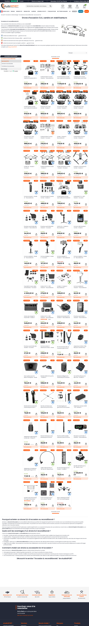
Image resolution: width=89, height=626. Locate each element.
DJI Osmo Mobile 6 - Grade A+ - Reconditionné (80, 257)
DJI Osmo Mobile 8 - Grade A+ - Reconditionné (30, 257)
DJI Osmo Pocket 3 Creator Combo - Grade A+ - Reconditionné (47, 197)
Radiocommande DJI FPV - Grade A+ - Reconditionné (63, 316)
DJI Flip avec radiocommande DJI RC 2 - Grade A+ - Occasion (30, 77)
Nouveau (80, 11)
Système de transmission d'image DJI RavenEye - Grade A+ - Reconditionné (30, 498)
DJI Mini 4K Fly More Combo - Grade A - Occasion (63, 167)
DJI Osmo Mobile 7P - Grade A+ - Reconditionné (63, 257)
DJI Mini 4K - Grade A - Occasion (29, 167)
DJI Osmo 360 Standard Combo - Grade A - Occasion (79, 227)
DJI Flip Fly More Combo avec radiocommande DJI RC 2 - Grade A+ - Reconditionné (63, 197)
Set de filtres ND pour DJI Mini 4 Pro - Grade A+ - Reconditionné (80, 376)
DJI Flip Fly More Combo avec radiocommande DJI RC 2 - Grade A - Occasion (30, 107)
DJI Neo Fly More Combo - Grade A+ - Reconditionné (47, 77)
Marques (74, 11)
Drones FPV (19, 11)
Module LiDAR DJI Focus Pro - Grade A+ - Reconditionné (47, 376)
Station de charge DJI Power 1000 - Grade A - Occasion (29, 316)
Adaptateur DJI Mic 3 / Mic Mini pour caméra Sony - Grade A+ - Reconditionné (80, 346)
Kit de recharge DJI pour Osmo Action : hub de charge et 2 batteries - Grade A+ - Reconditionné (47, 498)
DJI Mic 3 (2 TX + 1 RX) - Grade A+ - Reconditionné (47, 287)
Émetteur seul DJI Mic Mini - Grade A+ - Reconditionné (30, 227)
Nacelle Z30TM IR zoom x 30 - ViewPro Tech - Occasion (80, 466)
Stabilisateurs (52, 11)
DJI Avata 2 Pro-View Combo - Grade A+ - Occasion (46, 107)
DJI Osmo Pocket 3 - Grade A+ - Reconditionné (30, 197)
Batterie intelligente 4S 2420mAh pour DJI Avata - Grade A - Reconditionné (63, 376)
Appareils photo (41, 11)
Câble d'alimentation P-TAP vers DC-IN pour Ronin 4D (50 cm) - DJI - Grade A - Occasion (47, 468)
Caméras (33, 11)
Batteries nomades (62, 11)
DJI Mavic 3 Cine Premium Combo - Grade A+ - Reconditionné (80, 167)
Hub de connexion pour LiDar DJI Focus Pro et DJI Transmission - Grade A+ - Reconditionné (47, 406)
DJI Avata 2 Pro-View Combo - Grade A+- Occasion (79, 107)
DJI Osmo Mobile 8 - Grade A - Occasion (47, 257)
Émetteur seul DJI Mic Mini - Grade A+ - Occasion (47, 227)
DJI (70, 11)
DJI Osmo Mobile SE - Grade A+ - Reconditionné (80, 287)
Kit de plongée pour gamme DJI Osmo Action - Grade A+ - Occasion (63, 406)
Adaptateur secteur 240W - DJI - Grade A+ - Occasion (80, 406)
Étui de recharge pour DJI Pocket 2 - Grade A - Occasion (63, 468)
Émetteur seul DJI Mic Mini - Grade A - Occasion (30, 346)
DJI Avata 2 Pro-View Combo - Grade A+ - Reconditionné (29, 137)
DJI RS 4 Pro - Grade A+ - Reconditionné (63, 227)
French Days (4, 11)
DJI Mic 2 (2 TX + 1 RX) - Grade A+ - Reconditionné (47, 316)
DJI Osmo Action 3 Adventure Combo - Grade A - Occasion (47, 346)
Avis (49, 319)
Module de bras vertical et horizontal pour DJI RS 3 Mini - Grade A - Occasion (30, 406)
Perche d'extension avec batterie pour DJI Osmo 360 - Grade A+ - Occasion (47, 436)
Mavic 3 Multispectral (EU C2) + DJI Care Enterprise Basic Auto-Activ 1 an (63, 498)
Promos (87, 11)
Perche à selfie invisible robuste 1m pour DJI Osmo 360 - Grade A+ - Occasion (63, 436)
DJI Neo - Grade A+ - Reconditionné (62, 137)
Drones (13, 11)
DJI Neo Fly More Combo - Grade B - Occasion (47, 137)
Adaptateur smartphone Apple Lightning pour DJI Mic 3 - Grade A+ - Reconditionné (30, 469)
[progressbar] (55, 58)
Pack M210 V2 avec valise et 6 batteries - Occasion (30, 287)
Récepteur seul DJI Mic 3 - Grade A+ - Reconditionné (80, 436)
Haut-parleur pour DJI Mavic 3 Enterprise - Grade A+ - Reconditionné (30, 376)
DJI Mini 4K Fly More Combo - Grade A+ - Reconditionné (47, 167)
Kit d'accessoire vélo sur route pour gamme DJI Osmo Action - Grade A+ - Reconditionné (63, 347)
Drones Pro (27, 11)
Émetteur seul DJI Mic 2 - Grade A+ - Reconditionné (80, 316)
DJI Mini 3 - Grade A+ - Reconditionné (62, 287)
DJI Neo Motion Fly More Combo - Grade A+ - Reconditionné (79, 137)
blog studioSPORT (12, 47)
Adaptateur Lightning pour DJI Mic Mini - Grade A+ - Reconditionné (30, 437)
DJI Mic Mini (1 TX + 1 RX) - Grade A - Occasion (79, 197)
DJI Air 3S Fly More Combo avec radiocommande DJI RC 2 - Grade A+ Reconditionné (63, 77)
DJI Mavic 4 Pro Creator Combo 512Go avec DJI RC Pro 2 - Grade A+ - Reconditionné (80, 77)
